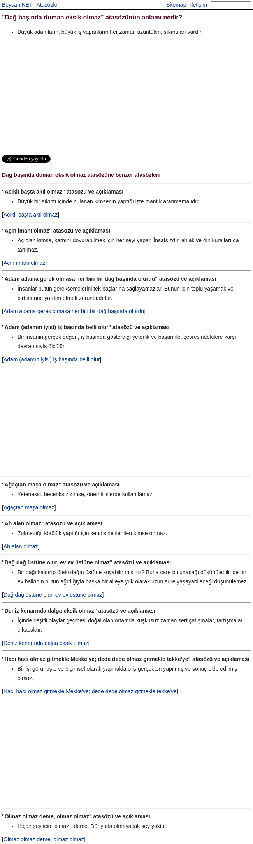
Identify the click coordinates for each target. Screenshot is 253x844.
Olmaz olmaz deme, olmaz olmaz (44, 839)
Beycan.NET (17, 5)
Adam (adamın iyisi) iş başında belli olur (52, 359)
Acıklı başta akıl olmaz (31, 214)
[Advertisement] (126, 95)
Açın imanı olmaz (24, 263)
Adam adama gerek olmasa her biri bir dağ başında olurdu (74, 311)
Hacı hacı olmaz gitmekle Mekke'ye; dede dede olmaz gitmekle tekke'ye (90, 691)
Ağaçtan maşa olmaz (29, 507)
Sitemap (176, 5)
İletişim (198, 5)
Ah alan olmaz (21, 546)
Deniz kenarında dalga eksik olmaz (46, 643)
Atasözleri (48, 5)
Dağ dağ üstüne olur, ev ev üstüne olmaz (53, 595)
